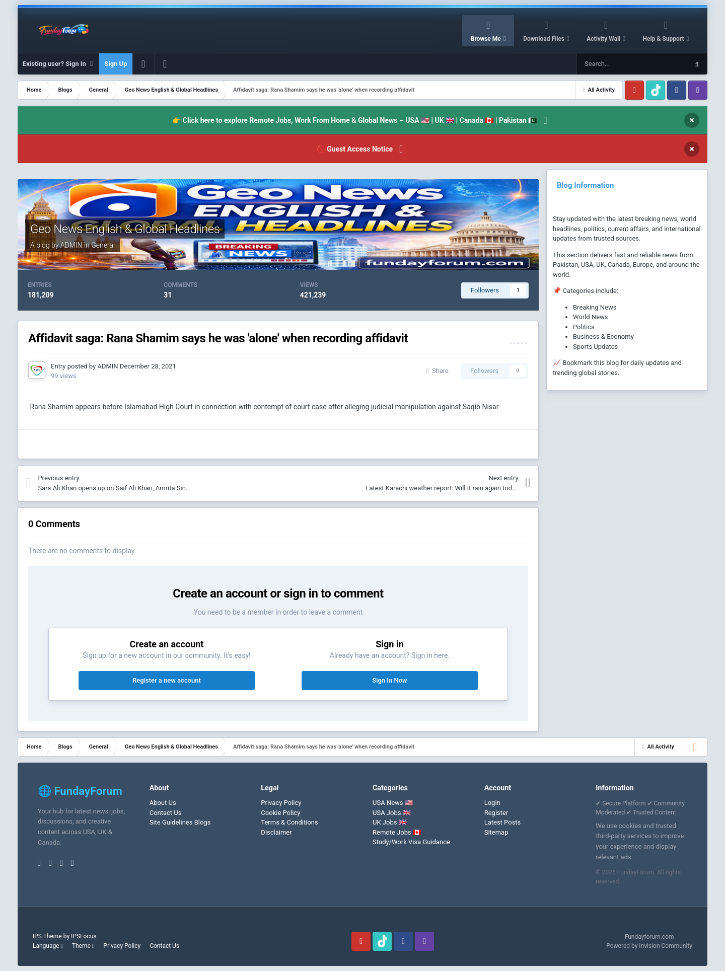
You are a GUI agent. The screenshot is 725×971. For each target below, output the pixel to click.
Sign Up (115, 63)
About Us (163, 802)
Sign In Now (389, 680)
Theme (83, 945)
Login (492, 802)
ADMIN (71, 245)
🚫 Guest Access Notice (355, 149)
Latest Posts (502, 822)
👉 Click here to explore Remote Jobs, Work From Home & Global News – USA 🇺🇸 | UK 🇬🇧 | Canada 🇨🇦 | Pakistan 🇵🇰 (354, 120)
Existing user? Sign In (58, 63)
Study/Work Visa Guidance (411, 842)
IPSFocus (83, 936)
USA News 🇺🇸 (393, 802)
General (103, 245)
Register (496, 812)
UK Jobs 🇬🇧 (390, 822)
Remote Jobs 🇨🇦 (397, 832)
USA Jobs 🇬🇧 (392, 812)
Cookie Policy (280, 812)
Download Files (544, 38)
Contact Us (166, 812)
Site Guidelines (171, 822)
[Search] (608, 63)
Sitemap (496, 832)
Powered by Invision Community (649, 945)
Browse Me (486, 38)
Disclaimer (276, 832)
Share (437, 371)
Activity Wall (604, 38)
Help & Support (664, 38)
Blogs (202, 822)
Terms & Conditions (289, 822)
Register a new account (166, 680)
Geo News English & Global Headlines (125, 229)
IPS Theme (47, 936)
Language (48, 945)
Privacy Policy (281, 802)
